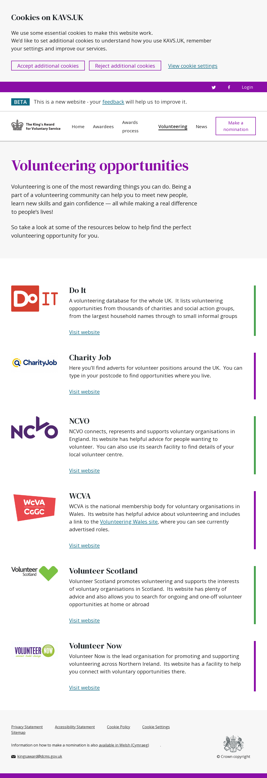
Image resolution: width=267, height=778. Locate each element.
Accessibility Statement (75, 726)
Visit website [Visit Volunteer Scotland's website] (84, 620)
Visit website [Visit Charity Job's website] (84, 391)
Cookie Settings (156, 726)
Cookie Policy (118, 726)
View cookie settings (192, 65)
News (201, 126)
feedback (113, 101)
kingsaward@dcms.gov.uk (36, 756)
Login (247, 87)
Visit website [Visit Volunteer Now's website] (84, 687)
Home (78, 126)
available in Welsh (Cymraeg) (124, 745)
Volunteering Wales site (129, 521)
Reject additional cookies (125, 65)
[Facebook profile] (228, 87)
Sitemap (18, 732)
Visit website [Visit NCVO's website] (84, 470)
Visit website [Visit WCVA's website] (84, 545)
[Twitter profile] (213, 87)
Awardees (103, 126)
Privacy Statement (27, 726)
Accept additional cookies (48, 65)
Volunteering (172, 126)
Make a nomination (235, 126)
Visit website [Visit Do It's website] (84, 331)
